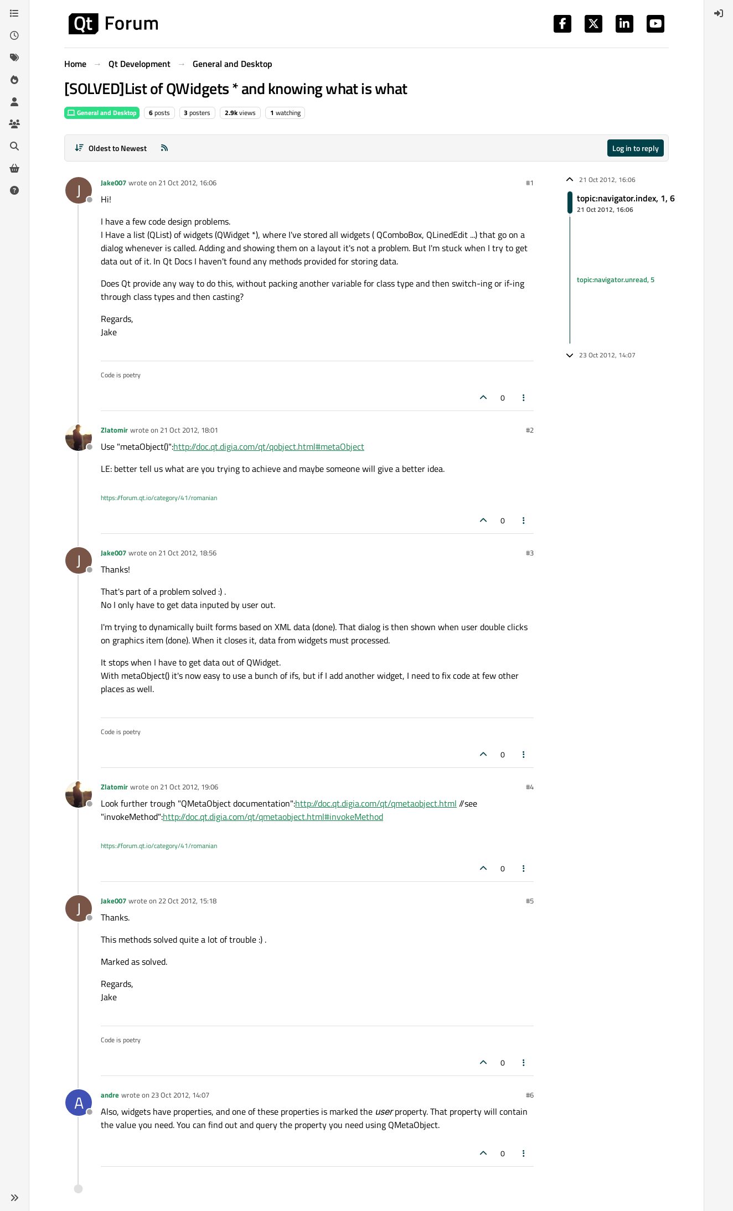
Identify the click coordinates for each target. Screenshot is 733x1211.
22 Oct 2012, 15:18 (187, 900)
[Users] (14, 102)
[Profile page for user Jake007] (78, 190)
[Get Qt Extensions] (14, 168)
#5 (530, 900)
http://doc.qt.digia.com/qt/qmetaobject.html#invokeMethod (273, 816)
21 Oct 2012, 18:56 (187, 552)
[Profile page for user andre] (78, 1102)
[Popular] (14, 80)
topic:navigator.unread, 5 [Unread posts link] (615, 279)
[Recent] (14, 35)
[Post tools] (524, 397)
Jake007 (113, 182)
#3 (530, 552)
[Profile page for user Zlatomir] (78, 437)
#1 (530, 182)
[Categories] (14, 13)
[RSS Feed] (164, 148)
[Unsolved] (14, 190)
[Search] (14, 146)
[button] (14, 1198)
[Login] (719, 13)
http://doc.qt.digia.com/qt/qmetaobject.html (376, 803)
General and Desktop (102, 112)
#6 (530, 1094)
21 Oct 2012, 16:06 (187, 182)
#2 (530, 429)
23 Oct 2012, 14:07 (180, 1094)
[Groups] (14, 124)
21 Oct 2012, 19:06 (189, 786)
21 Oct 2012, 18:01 (189, 429)
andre (110, 1094)
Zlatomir (114, 429)
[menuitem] (719, 13)
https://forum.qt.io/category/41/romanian (159, 497)
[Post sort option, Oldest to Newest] (110, 148)
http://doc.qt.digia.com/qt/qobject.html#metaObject (268, 446)
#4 (530, 786)
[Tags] (14, 57)
